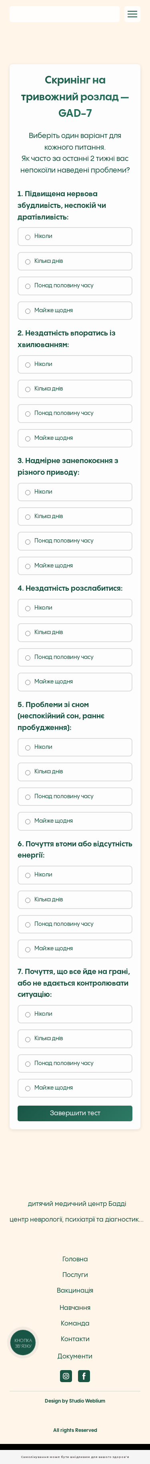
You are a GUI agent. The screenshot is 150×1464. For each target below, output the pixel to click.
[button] (66, 1376)
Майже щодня (49, 311)
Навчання (75, 1308)
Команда (75, 1323)
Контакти (75, 1339)
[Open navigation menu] (132, 14)
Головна (75, 1259)
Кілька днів (44, 261)
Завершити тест (75, 1113)
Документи (75, 1356)
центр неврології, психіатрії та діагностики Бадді (77, 1219)
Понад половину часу (59, 286)
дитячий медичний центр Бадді (77, 1204)
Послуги (75, 1275)
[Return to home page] (64, 14)
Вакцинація (75, 1290)
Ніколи (38, 237)
